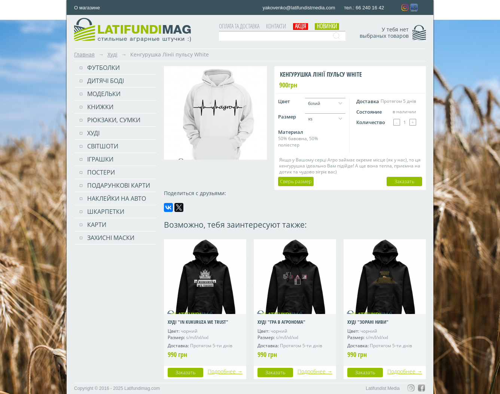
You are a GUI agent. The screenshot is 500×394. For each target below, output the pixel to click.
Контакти (276, 26)
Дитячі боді (105, 81)
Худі (112, 54)
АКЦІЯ (300, 26)
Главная (84, 54)
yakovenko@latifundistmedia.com (299, 7)
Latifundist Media (383, 388)
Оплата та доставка (239, 26)
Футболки (103, 68)
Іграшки (100, 159)
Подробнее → (225, 371)
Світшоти (102, 146)
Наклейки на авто (116, 198)
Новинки (327, 26)
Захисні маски (110, 238)
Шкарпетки (105, 211)
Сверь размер (296, 181)
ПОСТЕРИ (101, 172)
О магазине (87, 7)
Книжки (100, 107)
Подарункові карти (118, 185)
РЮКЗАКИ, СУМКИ (113, 120)
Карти (96, 225)
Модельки (104, 94)
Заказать (404, 181)
